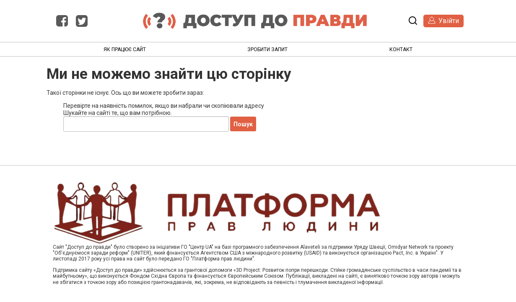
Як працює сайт (125, 49)
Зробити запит (267, 49)
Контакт (400, 49)
